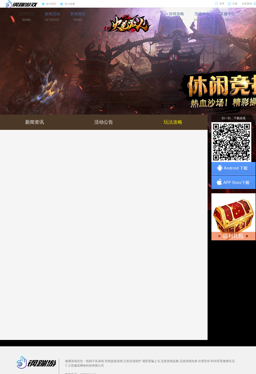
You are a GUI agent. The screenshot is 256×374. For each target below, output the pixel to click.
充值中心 (202, 16)
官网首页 (26, 16)
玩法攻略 (173, 122)
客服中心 (227, 16)
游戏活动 (52, 16)
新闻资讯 (78, 16)
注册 (232, 3)
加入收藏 (67, 4)
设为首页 (48, 4)
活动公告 (103, 122)
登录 (219, 3)
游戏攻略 (176, 16)
